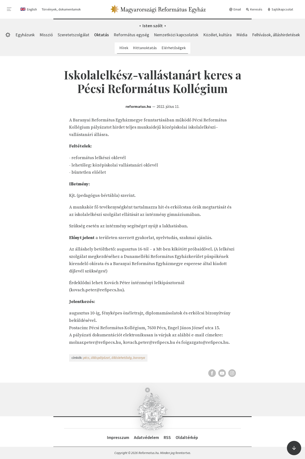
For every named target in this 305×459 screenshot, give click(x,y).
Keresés (254, 9)
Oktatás (101, 34)
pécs (86, 357)
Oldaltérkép (187, 437)
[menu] (9, 9)
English (32, 9)
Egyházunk (25, 34)
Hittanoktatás (145, 47)
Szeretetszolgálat (73, 34)
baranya (139, 357)
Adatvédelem (146, 437)
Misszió (46, 34)
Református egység (131, 34)
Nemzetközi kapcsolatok (176, 34)
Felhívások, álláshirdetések (276, 34)
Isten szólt (152, 25)
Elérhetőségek (174, 47)
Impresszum (118, 437)
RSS (167, 437)
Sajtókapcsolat (280, 9)
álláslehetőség (122, 357)
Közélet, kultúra (217, 34)
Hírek (123, 47)
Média (241, 34)
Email (235, 9)
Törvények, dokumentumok (61, 9)
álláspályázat (100, 357)
